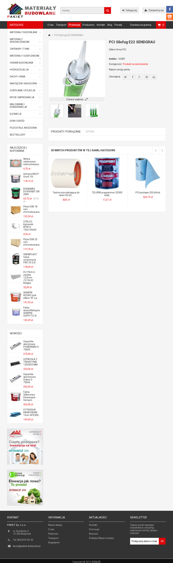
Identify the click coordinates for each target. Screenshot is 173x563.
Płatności (53, 535)
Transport (61, 24)
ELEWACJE (25, 114)
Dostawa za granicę (140, 24)
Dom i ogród (17, 120)
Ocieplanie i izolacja (25, 90)
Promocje (74, 24)
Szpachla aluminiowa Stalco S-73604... (29, 378)
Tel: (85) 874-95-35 (23, 541)
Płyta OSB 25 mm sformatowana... (31, 242)
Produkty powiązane (66, 131)
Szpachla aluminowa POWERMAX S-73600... (31, 345)
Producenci (88, 24)
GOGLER (96, 560)
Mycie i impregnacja (25, 97)
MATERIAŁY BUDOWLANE (25, 32)
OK (162, 542)
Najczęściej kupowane (18, 149)
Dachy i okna (25, 76)
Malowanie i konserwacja (25, 105)
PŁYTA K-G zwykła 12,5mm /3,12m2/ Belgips (29, 277)
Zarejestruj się (154, 10)
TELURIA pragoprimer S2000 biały (107, 194)
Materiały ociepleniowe (25, 56)
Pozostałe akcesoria (23, 127)
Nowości (16, 333)
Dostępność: (115, 64)
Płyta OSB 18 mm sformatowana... (31, 209)
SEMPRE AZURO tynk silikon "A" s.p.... (31, 295)
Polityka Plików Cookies (101, 539)
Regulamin (54, 544)
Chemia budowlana (25, 62)
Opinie (90, 131)
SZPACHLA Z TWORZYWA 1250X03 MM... (31, 362)
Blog (109, 24)
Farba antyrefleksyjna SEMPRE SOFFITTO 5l (31, 311)
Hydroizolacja (25, 69)
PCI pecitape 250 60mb (147, 192)
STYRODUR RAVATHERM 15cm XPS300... (31, 412)
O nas (50, 24)
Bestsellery (17, 134)
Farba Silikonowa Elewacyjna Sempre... (29, 396)
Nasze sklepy (55, 526)
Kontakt (101, 24)
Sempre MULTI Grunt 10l (31, 175)
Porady (118, 24)
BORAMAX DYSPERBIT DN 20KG (31, 191)
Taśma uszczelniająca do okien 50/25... (66, 194)
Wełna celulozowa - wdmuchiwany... (31, 162)
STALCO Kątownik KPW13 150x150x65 (29, 225)
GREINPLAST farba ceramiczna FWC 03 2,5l (30, 258)
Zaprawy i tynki (25, 48)
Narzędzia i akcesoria (25, 83)
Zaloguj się (129, 10)
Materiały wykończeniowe (25, 40)
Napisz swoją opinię (119, 69)
